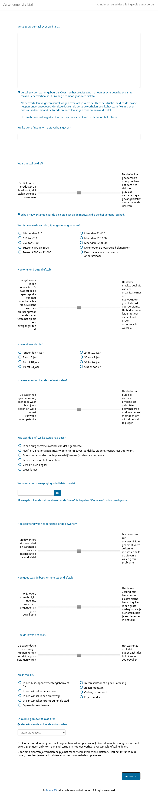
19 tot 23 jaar (31, 367)
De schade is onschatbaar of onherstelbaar (101, 254)
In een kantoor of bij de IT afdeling (105, 683)
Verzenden (131, 776)
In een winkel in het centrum (40, 691)
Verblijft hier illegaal (35, 465)
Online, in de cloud (95, 692)
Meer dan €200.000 (96, 243)
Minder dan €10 (32, 233)
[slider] (79, 192)
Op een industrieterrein (37, 705)
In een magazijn (94, 687)
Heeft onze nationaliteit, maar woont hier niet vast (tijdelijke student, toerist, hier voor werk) (78, 450)
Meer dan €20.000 (95, 238)
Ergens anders (92, 697)
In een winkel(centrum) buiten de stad (46, 700)
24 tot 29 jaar (92, 352)
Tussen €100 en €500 (36, 247)
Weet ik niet (30, 469)
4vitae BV (51, 790)
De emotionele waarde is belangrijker (107, 247)
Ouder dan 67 (92, 367)
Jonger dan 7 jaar (33, 352)
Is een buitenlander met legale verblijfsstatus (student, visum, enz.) (63, 455)
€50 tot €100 (31, 243)
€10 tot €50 (30, 238)
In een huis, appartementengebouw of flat (46, 684)
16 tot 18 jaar (31, 362)
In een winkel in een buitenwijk (41, 696)
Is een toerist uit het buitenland (42, 460)
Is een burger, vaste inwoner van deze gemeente (52, 446)
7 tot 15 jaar (30, 357)
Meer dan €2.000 (94, 233)
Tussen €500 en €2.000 (37, 252)
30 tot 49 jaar (92, 357)
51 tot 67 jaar (92, 362)
